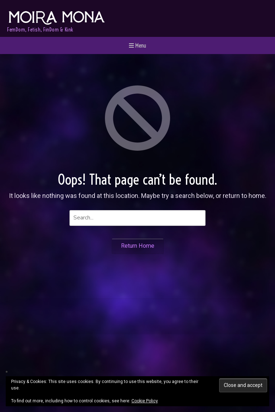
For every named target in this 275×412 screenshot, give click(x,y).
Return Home (137, 245)
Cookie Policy (144, 400)
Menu (137, 45)
